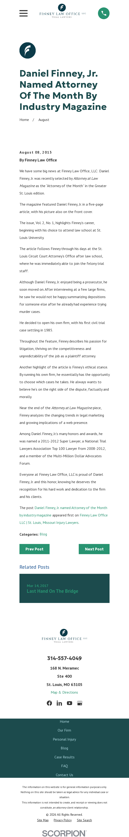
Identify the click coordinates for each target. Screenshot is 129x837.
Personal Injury (64, 739)
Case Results (64, 757)
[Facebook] (49, 703)
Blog (43, 534)
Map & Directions (64, 692)
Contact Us (64, 774)
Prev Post (34, 549)
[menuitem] (43, 820)
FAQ (64, 765)
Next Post (94, 549)
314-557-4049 (64, 658)
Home (64, 721)
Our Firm (64, 730)
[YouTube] (69, 703)
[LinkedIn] (59, 703)
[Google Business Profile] (79, 703)
